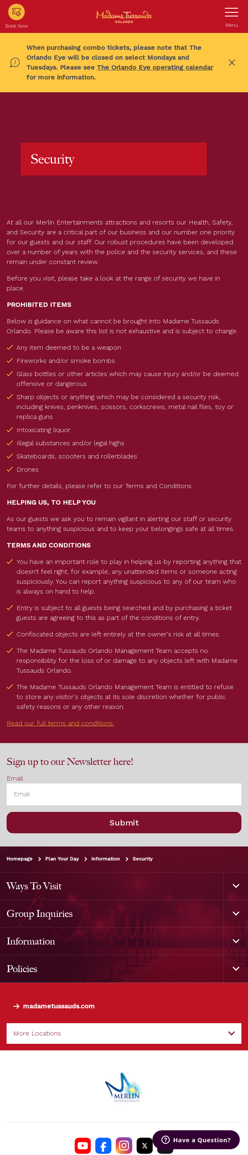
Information (105, 859)
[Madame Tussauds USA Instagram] (124, 1145)
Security (142, 859)
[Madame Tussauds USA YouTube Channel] (83, 1145)
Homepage (20, 859)
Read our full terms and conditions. (60, 723)
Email (15, 778)
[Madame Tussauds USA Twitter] (144, 1145)
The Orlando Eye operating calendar (155, 67)
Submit (124, 823)
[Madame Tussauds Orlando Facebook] (103, 1145)
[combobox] (124, 1033)
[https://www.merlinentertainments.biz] (124, 1086)
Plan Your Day (62, 859)
